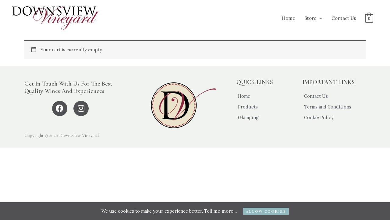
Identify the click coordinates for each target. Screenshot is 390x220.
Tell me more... (222, 211)
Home (288, 18)
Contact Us (344, 18)
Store (310, 18)
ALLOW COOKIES (268, 211)
